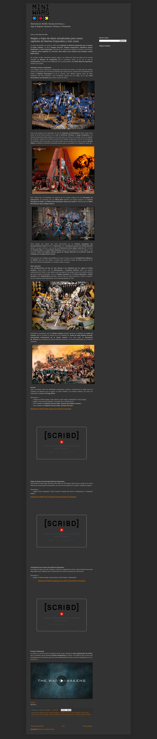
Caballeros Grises (65, 712)
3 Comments (55, 710)
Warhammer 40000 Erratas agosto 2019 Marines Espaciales (51, 409)
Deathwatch (77, 712)
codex (72, 712)
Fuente (33, 702)
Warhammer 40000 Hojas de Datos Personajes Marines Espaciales (53, 497)
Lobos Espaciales (44, 714)
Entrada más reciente (37, 726)
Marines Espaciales (55, 714)
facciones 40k (85, 712)
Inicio (63, 726)
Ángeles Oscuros (43, 712)
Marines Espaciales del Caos (68, 714)
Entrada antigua (87, 726)
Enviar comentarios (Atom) (46, 729)
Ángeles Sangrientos (54, 712)
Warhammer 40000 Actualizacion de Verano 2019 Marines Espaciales (61, 581)
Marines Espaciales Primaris (83, 714)
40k (38, 712)
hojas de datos (35, 714)
